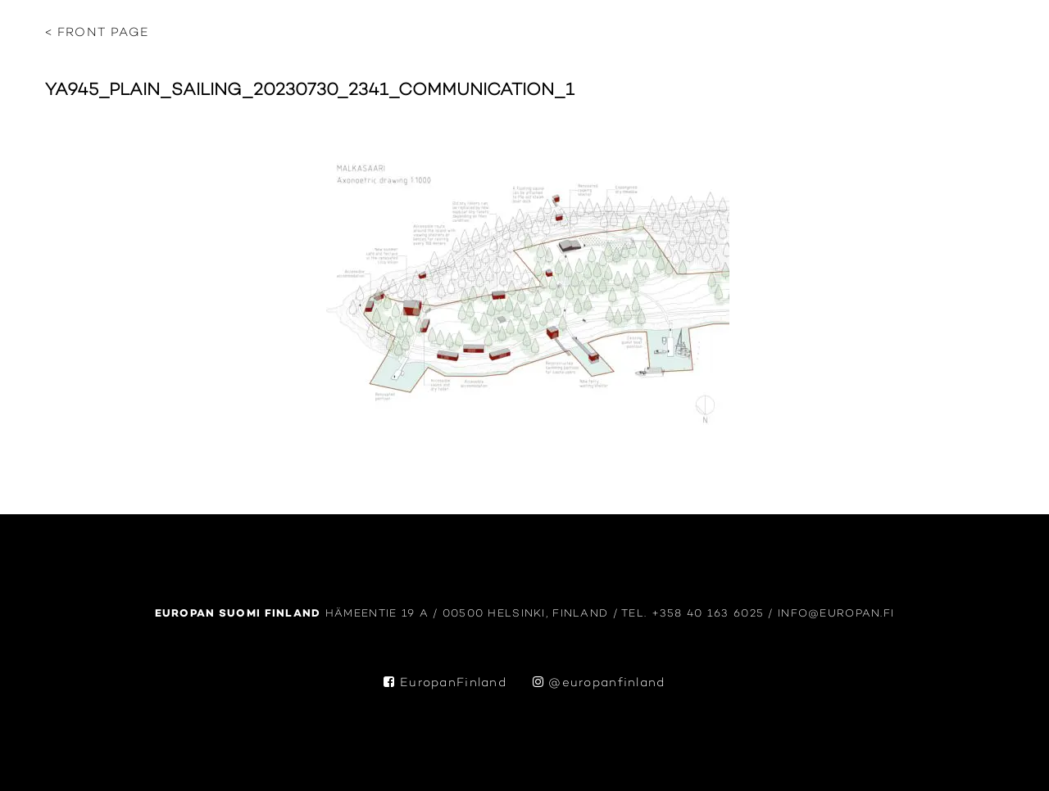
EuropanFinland (445, 683)
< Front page (97, 33)
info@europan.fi (836, 613)
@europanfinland (599, 683)
